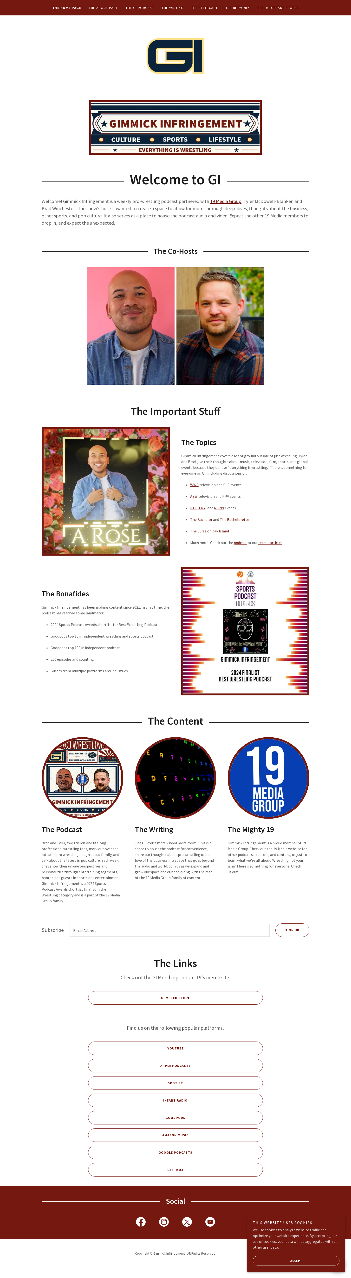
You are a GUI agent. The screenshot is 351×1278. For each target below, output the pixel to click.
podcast (240, 550)
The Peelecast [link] (204, 8)
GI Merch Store (139, 1006)
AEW (194, 504)
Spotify (135, 1091)
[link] (175, 61)
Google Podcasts (140, 1160)
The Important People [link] (278, 8)
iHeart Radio (138, 1108)
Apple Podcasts (139, 1074)
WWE (194, 492)
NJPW (219, 515)
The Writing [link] (172, 8)
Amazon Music (138, 1143)
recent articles (270, 550)
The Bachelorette (234, 527)
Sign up (287, 938)
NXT (193, 515)
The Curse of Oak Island (209, 538)
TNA (202, 515)
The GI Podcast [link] (140, 8)
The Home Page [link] (66, 8)
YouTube (136, 1056)
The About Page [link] (103, 8)
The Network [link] (238, 8)
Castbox (135, 1178)
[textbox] (170, 938)
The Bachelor (201, 527)
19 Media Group (225, 209)
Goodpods (136, 1126)
